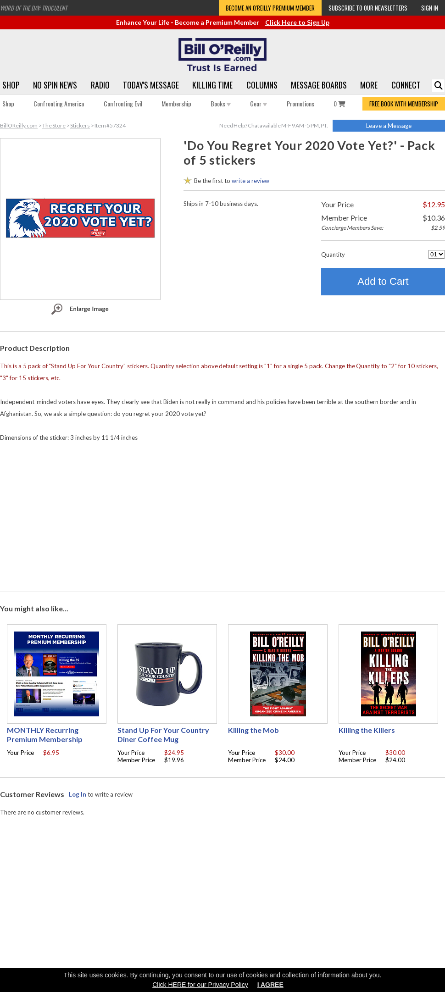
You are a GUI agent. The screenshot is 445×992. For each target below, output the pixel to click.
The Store (54, 125)
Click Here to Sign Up (297, 22)
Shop (11, 85)
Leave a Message (389, 125)
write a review (250, 180)
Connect (406, 85)
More (369, 85)
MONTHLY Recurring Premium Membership (45, 734)
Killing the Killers (367, 730)
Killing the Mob (253, 730)
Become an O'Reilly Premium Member (270, 7)
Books (221, 103)
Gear (258, 103)
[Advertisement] (222, 514)
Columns (262, 85)
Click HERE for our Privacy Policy (200, 984)
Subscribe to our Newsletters (367, 7)
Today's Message (151, 85)
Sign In (429, 7)
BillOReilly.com (19, 125)
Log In (77, 794)
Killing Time (212, 85)
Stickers (80, 125)
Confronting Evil (123, 103)
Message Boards (319, 85)
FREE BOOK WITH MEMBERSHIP (403, 103)
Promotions (300, 103)
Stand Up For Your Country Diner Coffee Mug (163, 734)
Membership (176, 103)
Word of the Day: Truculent (33, 7)
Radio (100, 85)
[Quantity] (436, 254)
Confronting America (58, 103)
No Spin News (55, 85)
